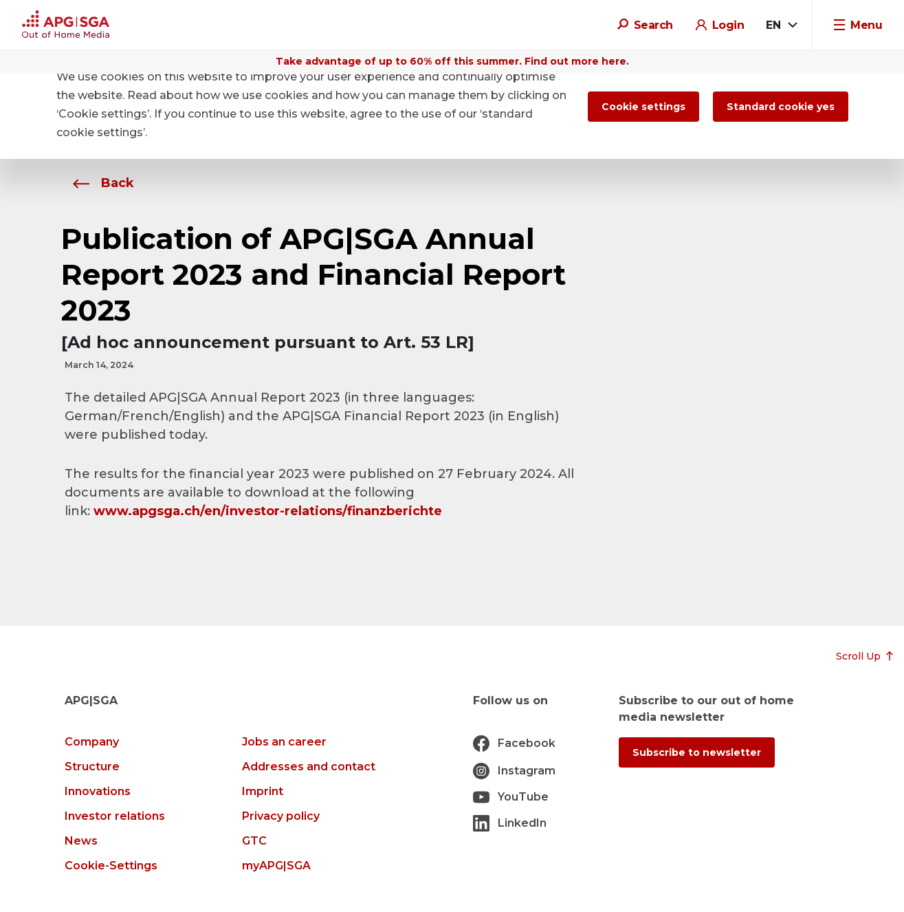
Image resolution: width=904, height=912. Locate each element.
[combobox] (781, 25)
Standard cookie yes (781, 106)
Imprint (262, 791)
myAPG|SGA (276, 865)
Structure (92, 766)
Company (92, 741)
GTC (254, 840)
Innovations (98, 791)
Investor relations (115, 816)
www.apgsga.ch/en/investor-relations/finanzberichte (267, 511)
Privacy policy (281, 816)
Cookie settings (643, 106)
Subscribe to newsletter (696, 752)
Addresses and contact (308, 766)
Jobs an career (284, 741)
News (81, 840)
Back (99, 183)
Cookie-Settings (111, 865)
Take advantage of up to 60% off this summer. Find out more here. (452, 61)
